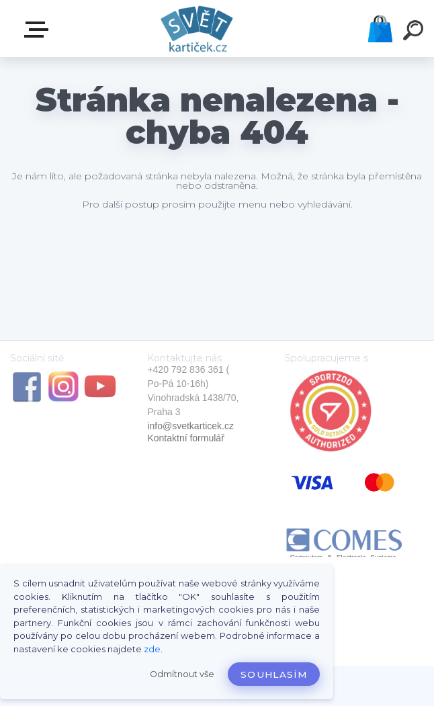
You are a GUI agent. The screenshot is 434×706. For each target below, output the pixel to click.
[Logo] (197, 28)
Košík (380, 28)
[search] (415, 32)
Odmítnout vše (182, 674)
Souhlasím (274, 674)
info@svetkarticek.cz (190, 426)
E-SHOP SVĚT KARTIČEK (39, 29)
